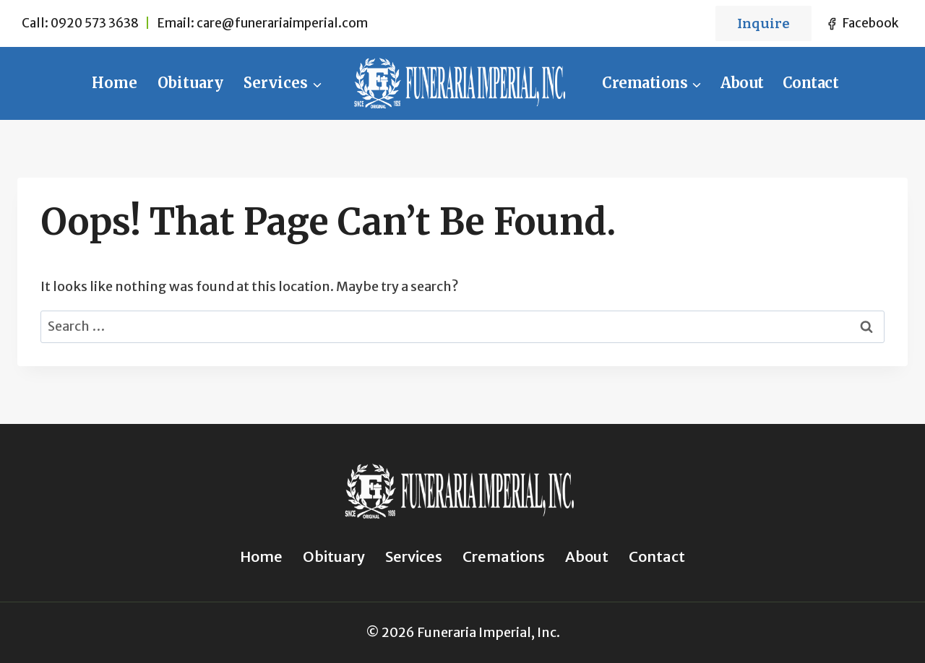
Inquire (763, 23)
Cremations (503, 556)
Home (114, 83)
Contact (811, 83)
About (742, 83)
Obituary (190, 83)
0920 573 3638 (95, 23)
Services (413, 556)
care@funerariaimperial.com (282, 23)
